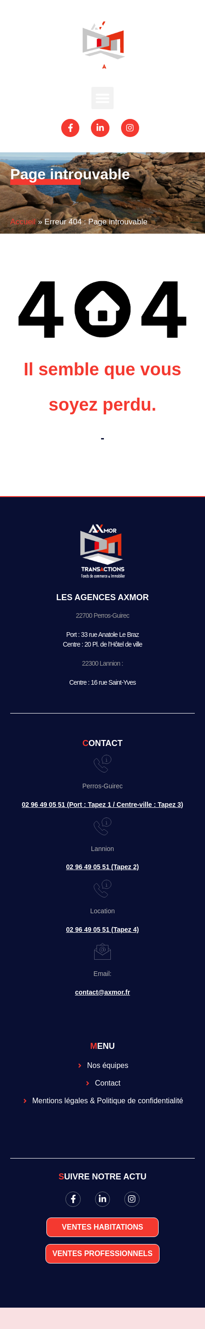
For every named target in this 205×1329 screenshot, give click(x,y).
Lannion (102, 848)
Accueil (23, 221)
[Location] (102, 888)
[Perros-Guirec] (102, 763)
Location (102, 911)
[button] (102, 98)
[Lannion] (102, 826)
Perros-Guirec (102, 786)
